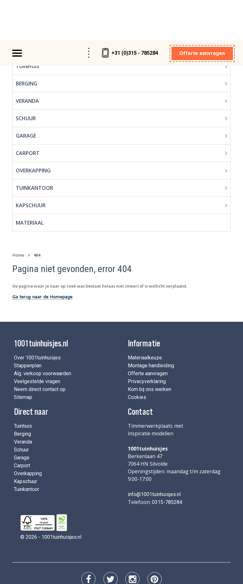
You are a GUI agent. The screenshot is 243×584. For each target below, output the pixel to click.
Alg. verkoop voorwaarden (42, 332)
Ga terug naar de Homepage (42, 255)
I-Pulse (203, 554)
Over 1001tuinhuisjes (37, 317)
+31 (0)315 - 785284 (130, 12)
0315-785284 (167, 461)
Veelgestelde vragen (37, 340)
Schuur (26, 77)
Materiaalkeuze (145, 317)
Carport (28, 112)
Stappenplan (27, 324)
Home (18, 214)
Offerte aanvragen (202, 12)
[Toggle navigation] (17, 12)
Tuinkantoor (34, 146)
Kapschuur (31, 164)
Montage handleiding (151, 324)
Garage (26, 94)
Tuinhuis (23, 385)
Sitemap (23, 356)
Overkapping (33, 129)
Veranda (27, 59)
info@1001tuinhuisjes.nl (154, 453)
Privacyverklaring (147, 340)
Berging (22, 393)
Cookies (137, 356)
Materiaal (30, 181)
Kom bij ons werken (149, 348)
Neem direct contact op (39, 348)
